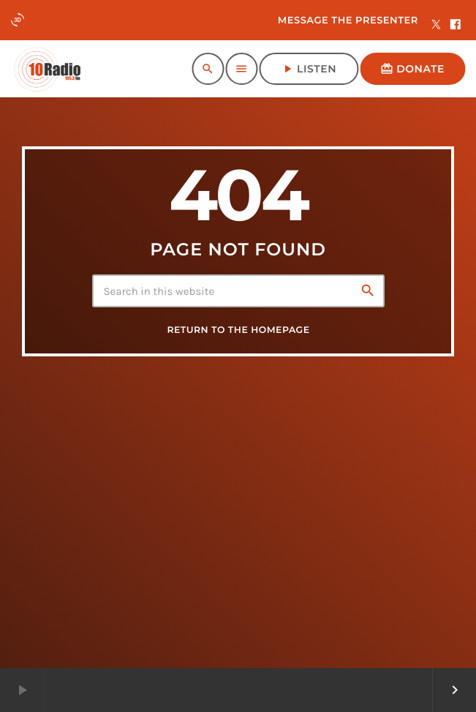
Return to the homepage (238, 330)
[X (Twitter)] (436, 25)
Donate (412, 68)
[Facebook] (455, 25)
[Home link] (47, 68)
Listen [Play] (308, 68)
